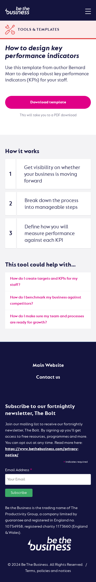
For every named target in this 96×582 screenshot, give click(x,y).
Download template (48, 102)
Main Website (48, 365)
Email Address (18, 470)
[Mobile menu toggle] (88, 11)
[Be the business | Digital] (17, 10)
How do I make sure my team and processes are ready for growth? (47, 319)
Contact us (48, 377)
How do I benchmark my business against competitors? (45, 300)
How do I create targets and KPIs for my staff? (44, 281)
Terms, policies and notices (48, 570)
